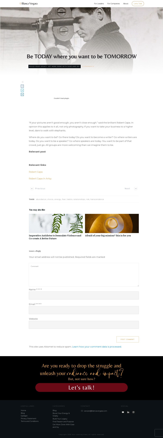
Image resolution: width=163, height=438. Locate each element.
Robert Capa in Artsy (40, 178)
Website (33, 318)
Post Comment (128, 339)
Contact (24, 416)
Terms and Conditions (29, 421)
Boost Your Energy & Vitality (61, 414)
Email (35, 304)
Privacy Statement (28, 419)
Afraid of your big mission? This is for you (112, 228)
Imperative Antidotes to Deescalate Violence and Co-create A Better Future (56, 228)
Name (35, 289)
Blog (23, 413)
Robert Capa (36, 172)
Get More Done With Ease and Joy (64, 66)
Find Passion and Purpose (63, 422)
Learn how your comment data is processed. (97, 346)
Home (23, 410)
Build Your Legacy (38, 66)
